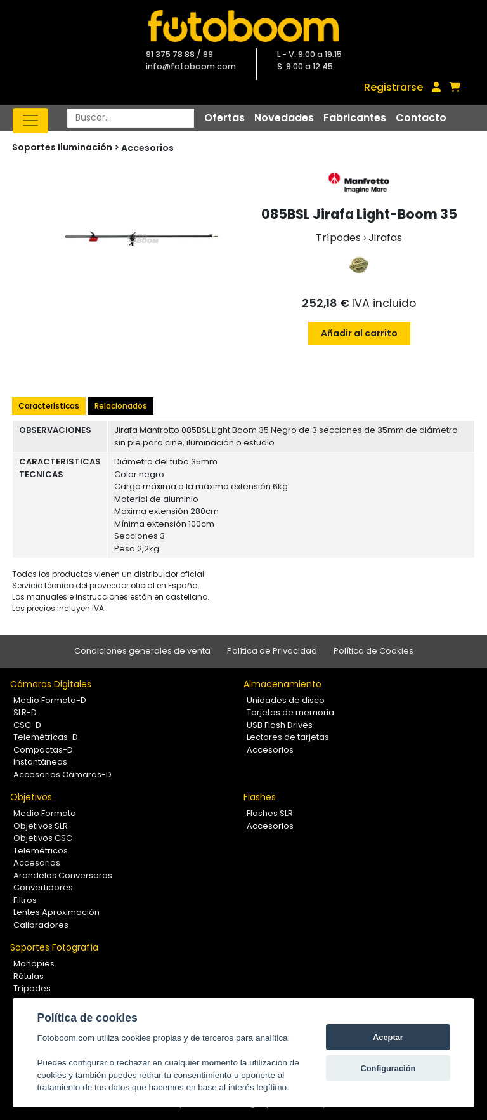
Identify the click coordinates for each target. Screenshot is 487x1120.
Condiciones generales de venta (142, 651)
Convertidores (43, 887)
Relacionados (120, 405)
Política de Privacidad (272, 651)
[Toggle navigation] (30, 120)
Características (48, 405)
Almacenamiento (282, 684)
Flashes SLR (270, 813)
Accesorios (147, 148)
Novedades (284, 117)
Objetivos (31, 797)
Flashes (260, 797)
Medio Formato (44, 813)
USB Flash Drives (280, 725)
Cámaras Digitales (50, 684)
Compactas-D (43, 750)
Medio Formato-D (49, 700)
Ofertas (224, 117)
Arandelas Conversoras (62, 875)
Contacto (421, 117)
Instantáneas (40, 762)
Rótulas (28, 976)
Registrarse (393, 87)
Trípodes (32, 988)
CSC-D (27, 725)
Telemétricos (40, 851)
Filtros (25, 900)
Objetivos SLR (40, 826)
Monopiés (34, 964)
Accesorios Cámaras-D (62, 774)
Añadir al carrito (359, 333)
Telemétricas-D (45, 737)
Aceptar (388, 1037)
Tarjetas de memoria (290, 712)
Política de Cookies (373, 651)
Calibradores (40, 925)
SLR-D (25, 712)
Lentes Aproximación (56, 912)
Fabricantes (354, 117)
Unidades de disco (286, 700)
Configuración (388, 1068)
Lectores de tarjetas (288, 737)
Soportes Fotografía (54, 947)
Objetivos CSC (42, 838)
